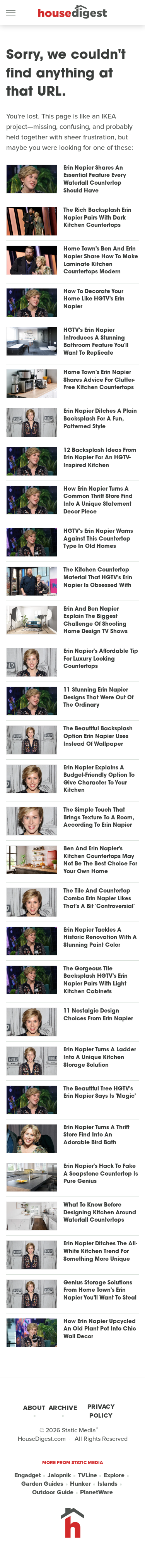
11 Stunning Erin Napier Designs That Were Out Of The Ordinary (98, 697)
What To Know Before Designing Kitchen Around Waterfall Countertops (99, 1212)
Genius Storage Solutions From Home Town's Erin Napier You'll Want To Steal (99, 1290)
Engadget (27, 1475)
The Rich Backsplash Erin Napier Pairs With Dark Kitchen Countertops (97, 218)
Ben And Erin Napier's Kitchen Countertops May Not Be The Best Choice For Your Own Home (100, 860)
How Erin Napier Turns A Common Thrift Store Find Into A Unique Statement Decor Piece (98, 500)
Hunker (80, 1484)
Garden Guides (42, 1484)
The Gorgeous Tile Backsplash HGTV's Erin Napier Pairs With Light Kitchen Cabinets (95, 980)
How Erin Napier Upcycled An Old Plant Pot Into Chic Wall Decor (99, 1329)
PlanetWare (96, 1492)
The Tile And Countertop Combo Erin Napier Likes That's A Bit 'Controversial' (99, 898)
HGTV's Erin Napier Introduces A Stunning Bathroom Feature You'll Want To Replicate (95, 342)
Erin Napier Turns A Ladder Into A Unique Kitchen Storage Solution (99, 1057)
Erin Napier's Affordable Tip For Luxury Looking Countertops (100, 659)
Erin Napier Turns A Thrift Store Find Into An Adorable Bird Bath (96, 1135)
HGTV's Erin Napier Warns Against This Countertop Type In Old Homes (98, 539)
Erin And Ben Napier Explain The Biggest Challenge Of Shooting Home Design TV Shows (95, 620)
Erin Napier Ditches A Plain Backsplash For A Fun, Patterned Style (100, 419)
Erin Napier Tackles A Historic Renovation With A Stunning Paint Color (100, 937)
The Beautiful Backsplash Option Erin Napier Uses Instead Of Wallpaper (98, 736)
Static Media (79, 1430)
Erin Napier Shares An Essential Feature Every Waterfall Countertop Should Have (94, 179)
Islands (107, 1484)
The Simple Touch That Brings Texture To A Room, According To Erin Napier (98, 817)
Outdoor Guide (52, 1492)
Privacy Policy (101, 1411)
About (34, 1407)
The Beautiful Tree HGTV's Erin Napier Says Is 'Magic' (99, 1093)
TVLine (87, 1475)
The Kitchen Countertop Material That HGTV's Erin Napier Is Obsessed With (97, 577)
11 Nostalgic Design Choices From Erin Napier (98, 1015)
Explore (114, 1475)
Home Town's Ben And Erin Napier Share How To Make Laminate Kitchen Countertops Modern (100, 260)
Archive (63, 1407)
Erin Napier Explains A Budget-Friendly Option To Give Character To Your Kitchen (99, 779)
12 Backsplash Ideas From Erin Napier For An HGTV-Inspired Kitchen (99, 458)
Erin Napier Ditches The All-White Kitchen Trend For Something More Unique (100, 1251)
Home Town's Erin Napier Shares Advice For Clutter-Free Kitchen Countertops (99, 380)
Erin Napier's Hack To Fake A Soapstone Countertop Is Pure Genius (100, 1174)
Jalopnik (59, 1475)
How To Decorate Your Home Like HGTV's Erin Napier (94, 299)
